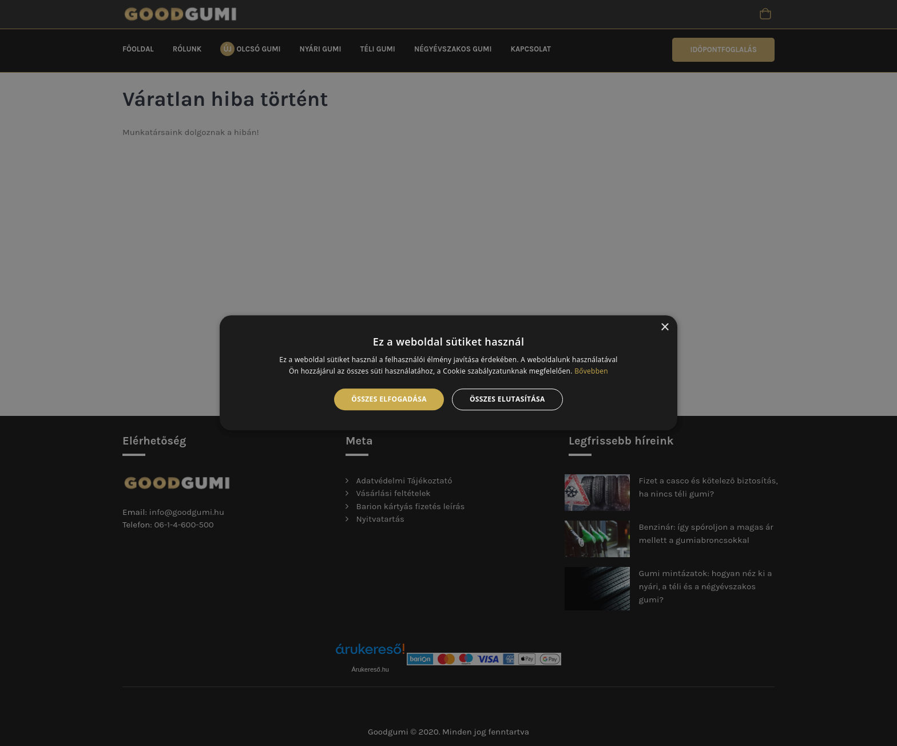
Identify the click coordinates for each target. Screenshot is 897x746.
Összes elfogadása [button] (389, 399)
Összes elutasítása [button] (507, 399)
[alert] (448, 373)
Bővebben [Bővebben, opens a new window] (591, 371)
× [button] (664, 327)
